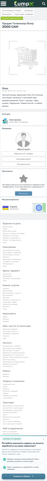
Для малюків (8, 295)
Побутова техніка (9, 231)
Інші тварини (8, 398)
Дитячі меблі (8, 291)
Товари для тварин (10, 395)
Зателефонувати (23, 159)
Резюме (6, 376)
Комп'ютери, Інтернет (11, 350)
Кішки (5, 387)
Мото (5, 415)
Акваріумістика (9, 384)
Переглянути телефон (23, 154)
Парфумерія (7, 276)
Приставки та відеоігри (12, 259)
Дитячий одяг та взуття (12, 293)
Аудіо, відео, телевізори (12, 252)
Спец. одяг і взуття (10, 331)
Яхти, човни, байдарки (11, 421)
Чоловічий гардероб (11, 334)
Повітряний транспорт (12, 417)
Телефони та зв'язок (11, 261)
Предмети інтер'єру (10, 236)
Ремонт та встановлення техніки (15, 357)
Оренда (6, 319)
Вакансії (6, 374)
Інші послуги (8, 366)
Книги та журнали (10, 432)
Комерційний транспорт (12, 410)
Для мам (6, 298)
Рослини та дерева (10, 391)
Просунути (23, 193)
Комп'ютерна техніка (11, 255)
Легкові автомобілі (10, 412)
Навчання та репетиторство (14, 353)
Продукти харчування (11, 238)
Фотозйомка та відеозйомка (14, 362)
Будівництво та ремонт (12, 346)
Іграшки (6, 289)
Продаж (6, 321)
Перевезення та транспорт (13, 355)
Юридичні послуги (10, 364)
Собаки (6, 393)
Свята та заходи (9, 360)
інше (4, 338)
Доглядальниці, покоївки (12, 348)
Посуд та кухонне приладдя (14, 233)
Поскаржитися (23, 164)
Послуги (6, 257)
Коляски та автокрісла (11, 300)
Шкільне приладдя (10, 304)
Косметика (7, 274)
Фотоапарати (8, 264)
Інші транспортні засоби (12, 424)
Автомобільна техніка (11, 250)
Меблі (5, 229)
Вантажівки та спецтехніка (13, 406)
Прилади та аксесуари (11, 278)
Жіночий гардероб (10, 329)
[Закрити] (43, 439)
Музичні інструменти (11, 434)
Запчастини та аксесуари (13, 408)
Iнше (4, 242)
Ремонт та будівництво (12, 240)
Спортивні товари (10, 302)
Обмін (5, 317)
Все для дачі (7, 227)
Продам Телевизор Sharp (12, 18)
